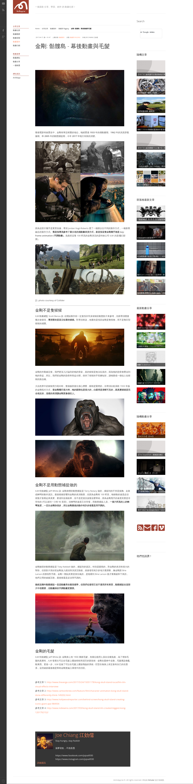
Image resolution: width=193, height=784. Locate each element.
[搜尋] (147, 32)
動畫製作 (53, 29)
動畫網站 (16, 58)
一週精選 (16, 65)
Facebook (3, 30)
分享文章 (45, 29)
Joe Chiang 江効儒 (74, 735)
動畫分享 (16, 61)
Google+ (3, 36)
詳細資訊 (41, 762)
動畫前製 (16, 38)
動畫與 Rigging (64, 29)
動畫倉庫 (16, 54)
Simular (151, 780)
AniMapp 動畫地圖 (21, 7)
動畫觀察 (16, 34)
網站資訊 (16, 74)
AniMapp (16, 77)
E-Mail (3, 3)
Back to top (3, 780)
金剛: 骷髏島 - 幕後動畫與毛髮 (72, 46)
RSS (3, 10)
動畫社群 (16, 30)
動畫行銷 (16, 45)
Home (37, 29)
